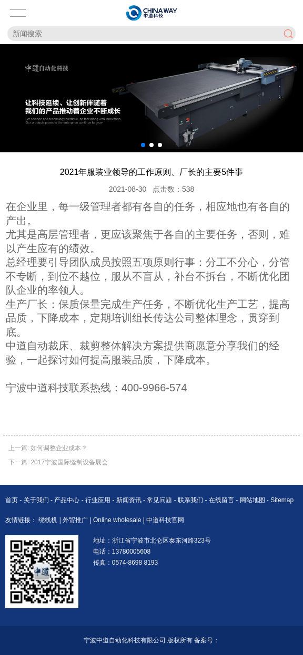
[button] (143, 145)
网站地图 (252, 500)
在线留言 (222, 500)
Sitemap (282, 500)
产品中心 (67, 500)
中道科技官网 (165, 520)
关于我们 (37, 500)
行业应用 (98, 500)
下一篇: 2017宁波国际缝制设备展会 (58, 462)
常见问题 (160, 500)
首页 (12, 500)
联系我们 (191, 500)
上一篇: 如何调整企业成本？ (48, 448)
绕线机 (48, 520)
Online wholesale (118, 520)
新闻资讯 (129, 500)
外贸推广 (76, 520)
